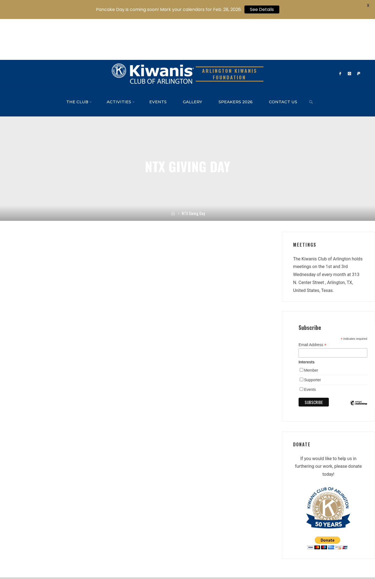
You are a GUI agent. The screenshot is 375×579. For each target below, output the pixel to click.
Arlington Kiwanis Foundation (229, 33)
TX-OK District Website (85, 562)
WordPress (353, 549)
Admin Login (168, 562)
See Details (262, 9)
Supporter (312, 339)
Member (311, 329)
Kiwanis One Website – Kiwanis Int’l (37, 562)
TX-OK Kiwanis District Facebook (130, 562)
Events (310, 348)
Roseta (333, 549)
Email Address (313, 304)
